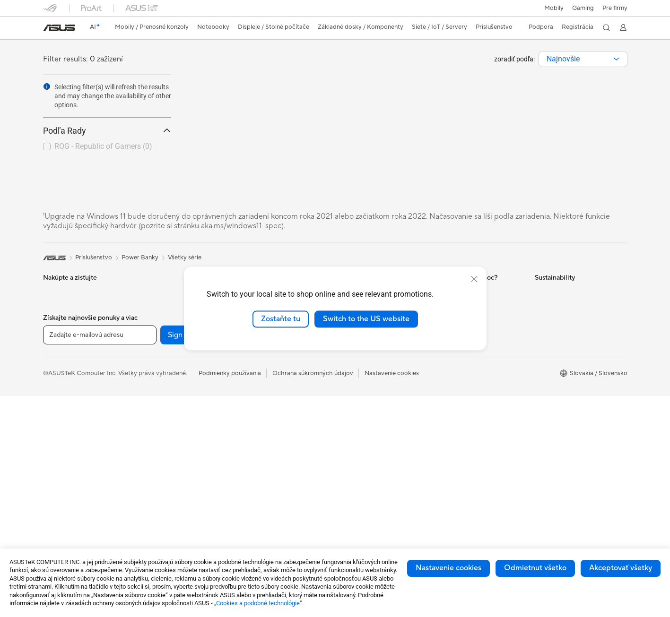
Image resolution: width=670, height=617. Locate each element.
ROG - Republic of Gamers (103, 146)
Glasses (151, 348)
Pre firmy (614, 8)
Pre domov (58, 349)
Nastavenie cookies (448, 568)
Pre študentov (62, 392)
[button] (583, 8)
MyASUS (449, 405)
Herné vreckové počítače (78, 321)
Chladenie (154, 420)
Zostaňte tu (280, 319)
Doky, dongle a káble (267, 498)
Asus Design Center (365, 377)
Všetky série (184, 257)
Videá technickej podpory (472, 391)
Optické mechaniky (167, 462)
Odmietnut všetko (535, 568)
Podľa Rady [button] (107, 131)
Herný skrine (157, 406)
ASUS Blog (353, 433)
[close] (474, 279)
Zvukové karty (160, 448)
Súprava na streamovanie (273, 442)
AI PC (346, 363)
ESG (541, 292)
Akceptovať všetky (620, 568)
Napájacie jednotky (167, 434)
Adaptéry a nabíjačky (267, 484)
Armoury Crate (359, 448)
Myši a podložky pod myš (273, 413)
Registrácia (577, 27)
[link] (59, 28)
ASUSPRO (353, 391)
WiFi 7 (149, 505)
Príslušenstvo (61, 420)
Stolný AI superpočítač (270, 356)
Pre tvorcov (59, 378)
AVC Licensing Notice (368, 419)
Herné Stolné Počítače (74, 506)
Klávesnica (253, 399)
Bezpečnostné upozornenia (474, 377)
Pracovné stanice (164, 320)
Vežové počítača (66, 492)
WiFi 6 (149, 519)
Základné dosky (162, 377)
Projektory (58, 463)
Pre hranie (57, 406)
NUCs (148, 292)
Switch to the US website (366, 319)
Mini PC (151, 306)
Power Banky (256, 512)
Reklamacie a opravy (465, 363)
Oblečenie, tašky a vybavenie (278, 456)
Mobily (554, 8)
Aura (344, 462)
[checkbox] (103, 147)
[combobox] (583, 59)
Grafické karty (160, 391)
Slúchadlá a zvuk (261, 427)
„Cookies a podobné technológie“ (258, 603)
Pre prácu (56, 364)
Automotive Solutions (368, 405)
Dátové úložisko (162, 476)
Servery (249, 370)
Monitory (56, 449)
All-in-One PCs (63, 477)
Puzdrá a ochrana (262, 470)
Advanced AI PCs (362, 476)
